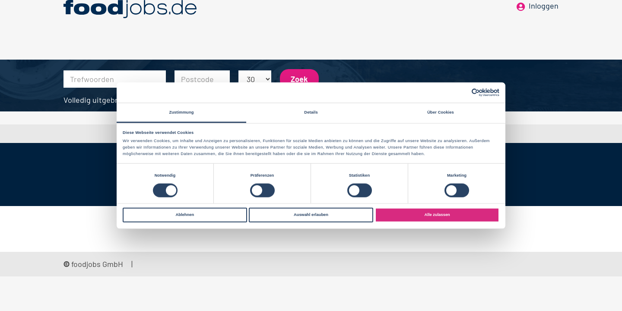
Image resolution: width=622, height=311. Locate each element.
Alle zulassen (437, 215)
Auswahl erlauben (311, 215)
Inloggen (544, 20)
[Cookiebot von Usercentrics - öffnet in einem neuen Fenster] (461, 93)
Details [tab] (310, 112)
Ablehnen (184, 215)
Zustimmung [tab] (181, 112)
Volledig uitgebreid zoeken (109, 100)
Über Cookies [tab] (440, 112)
